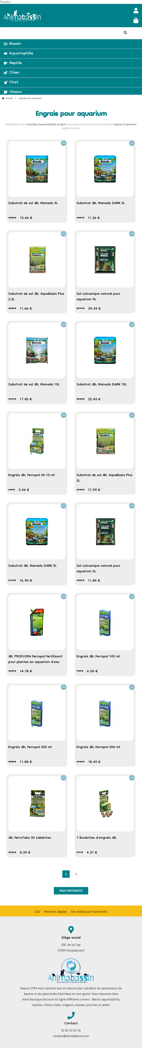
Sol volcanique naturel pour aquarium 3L (98, 568)
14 (80, 218)
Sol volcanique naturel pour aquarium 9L (98, 296)
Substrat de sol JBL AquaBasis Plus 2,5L (36, 296)
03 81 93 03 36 (71, 1030)
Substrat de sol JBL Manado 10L (34, 384)
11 (94, 218)
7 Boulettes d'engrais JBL (97, 838)
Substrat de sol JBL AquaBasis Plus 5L (104, 478)
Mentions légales (55, 911)
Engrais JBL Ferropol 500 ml (98, 747)
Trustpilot (5, 1)
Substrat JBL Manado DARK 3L (101, 203)
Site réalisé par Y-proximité (89, 911)
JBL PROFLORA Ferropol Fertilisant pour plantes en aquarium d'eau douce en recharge (35, 662)
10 (12, 852)
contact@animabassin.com (71, 1036)
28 (80, 399)
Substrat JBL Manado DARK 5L (32, 566)
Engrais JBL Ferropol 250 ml (30, 747)
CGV (37, 911)
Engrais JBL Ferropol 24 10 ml (31, 475)
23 (80, 762)
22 (12, 399)
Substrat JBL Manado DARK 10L (102, 384)
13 (26, 218)
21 (12, 580)
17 (26, 399)
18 (12, 671)
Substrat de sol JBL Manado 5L (33, 203)
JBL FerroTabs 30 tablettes (29, 838)
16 (12, 218)
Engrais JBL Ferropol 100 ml (98, 656)
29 (94, 309)
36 (80, 308)
